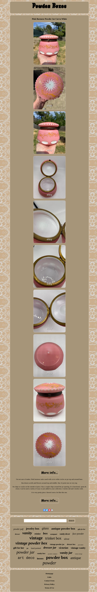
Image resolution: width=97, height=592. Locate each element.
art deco (26, 558)
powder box (57, 557)
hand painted (36, 548)
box (45, 533)
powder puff (18, 529)
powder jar (26, 552)
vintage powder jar (57, 544)
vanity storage (78, 554)
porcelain (80, 544)
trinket (37, 534)
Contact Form (49, 581)
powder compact (52, 554)
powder (49, 562)
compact (53, 534)
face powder (78, 533)
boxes (40, 559)
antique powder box (63, 528)
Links (49, 577)
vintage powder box (31, 543)
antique (75, 558)
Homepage (49, 573)
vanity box (41, 553)
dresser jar (49, 547)
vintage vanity (78, 548)
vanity (27, 533)
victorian (63, 547)
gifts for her (81, 529)
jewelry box (32, 528)
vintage (36, 538)
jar (27, 548)
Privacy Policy (49, 584)
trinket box (53, 538)
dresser (17, 534)
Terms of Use (49, 588)
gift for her (18, 548)
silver (66, 539)
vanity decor (65, 534)
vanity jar (66, 552)
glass (45, 528)
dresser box (71, 544)
